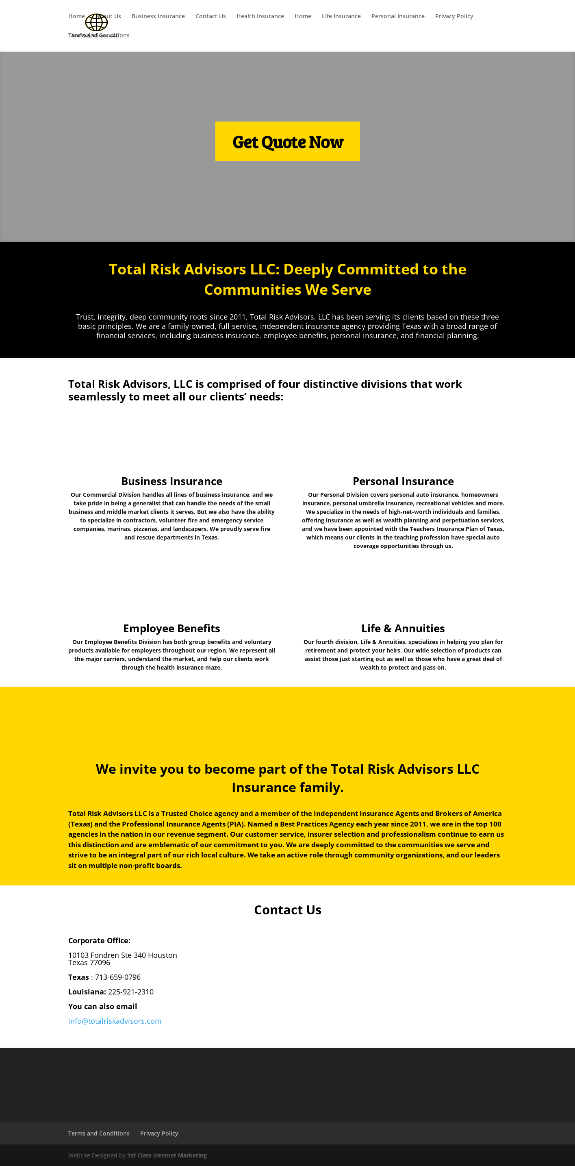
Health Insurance (260, 16)
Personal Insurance (398, 16)
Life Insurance (341, 16)
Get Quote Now (287, 141)
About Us (108, 16)
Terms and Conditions (99, 36)
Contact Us (210, 16)
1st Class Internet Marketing (167, 1155)
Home (76, 16)
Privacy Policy (454, 16)
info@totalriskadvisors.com (115, 1021)
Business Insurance (158, 16)
